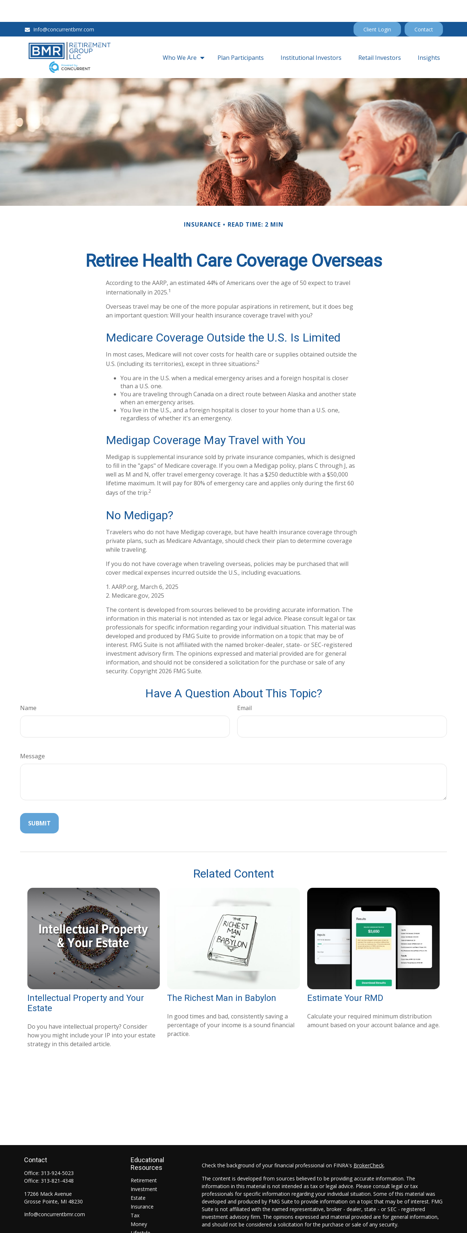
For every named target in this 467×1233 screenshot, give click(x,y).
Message (32, 734)
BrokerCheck (369, 1143)
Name (28, 686)
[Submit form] (39, 801)
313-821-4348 (57, 1158)
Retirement (144, 1158)
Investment (144, 1167)
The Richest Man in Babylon (221, 976)
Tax (135, 1193)
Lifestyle (140, 1210)
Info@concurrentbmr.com (59, 7)
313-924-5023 (57, 1151)
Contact (423, 7)
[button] (182, 35)
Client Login (377, 7)
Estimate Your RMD (345, 976)
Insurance (142, 1184)
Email (244, 686)
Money (139, 1202)
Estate (138, 1175)
